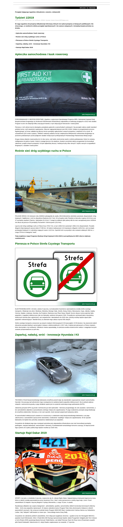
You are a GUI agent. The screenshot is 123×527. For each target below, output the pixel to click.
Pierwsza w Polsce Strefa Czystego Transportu (32, 40)
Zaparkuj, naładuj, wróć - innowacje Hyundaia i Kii (33, 44)
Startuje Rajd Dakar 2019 (24, 47)
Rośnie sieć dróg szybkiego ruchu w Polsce (31, 37)
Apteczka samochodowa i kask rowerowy (30, 33)
